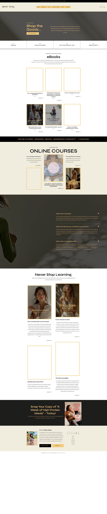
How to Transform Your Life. (72, 92)
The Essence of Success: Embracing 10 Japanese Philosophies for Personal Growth (53, 94)
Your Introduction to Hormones (38, 321)
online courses (40, 45)
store (53, 439)
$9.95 (35, 96)
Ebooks (13, 45)
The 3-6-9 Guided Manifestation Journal (72, 127)
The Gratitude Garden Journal (53, 127)
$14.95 (72, 94)
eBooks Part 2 (93, 45)
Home (73, 436)
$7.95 (35, 129)
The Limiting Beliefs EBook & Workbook (35, 94)
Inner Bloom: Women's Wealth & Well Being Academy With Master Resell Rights (53, 185)
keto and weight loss (66, 45)
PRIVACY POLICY (62, 452)
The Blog (73, 443)
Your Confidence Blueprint (34, 156)
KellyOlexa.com (49, 452)
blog (40, 433)
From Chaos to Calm (62, 319)
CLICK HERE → (64, 1)
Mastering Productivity (35, 382)
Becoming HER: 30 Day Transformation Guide (34, 127)
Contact (73, 441)
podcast (46, 433)
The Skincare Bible (61, 378)
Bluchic (58, 452)
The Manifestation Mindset (73, 156)
